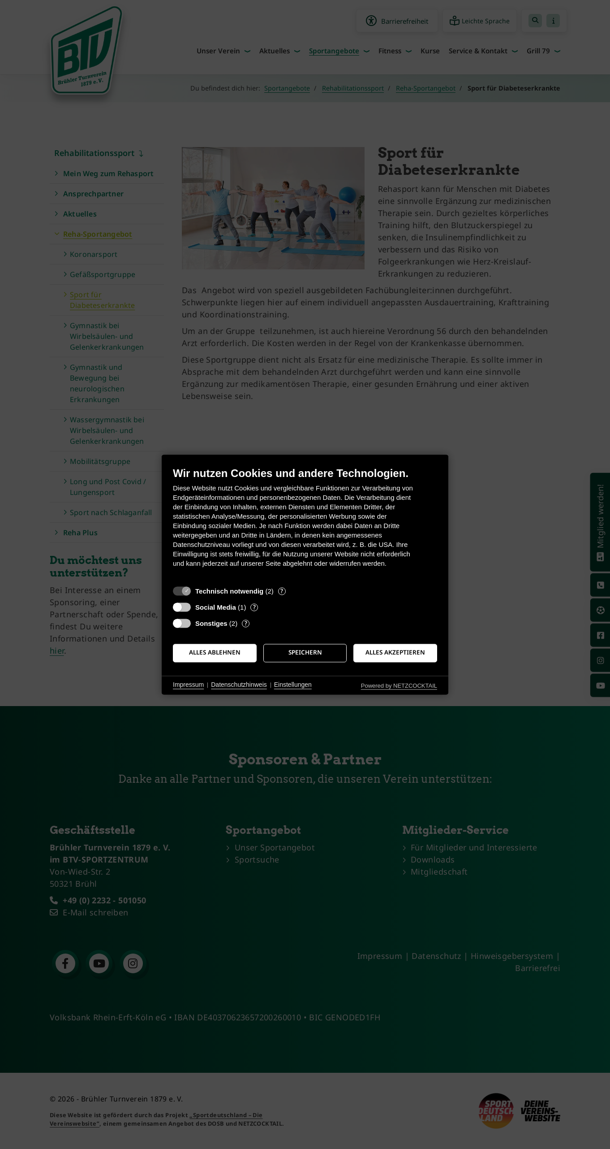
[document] (305, 524)
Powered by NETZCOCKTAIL (399, 685)
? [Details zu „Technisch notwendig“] (281, 591)
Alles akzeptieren (395, 653)
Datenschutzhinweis (239, 685)
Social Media (215, 607)
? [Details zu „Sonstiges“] (246, 623)
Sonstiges (211, 623)
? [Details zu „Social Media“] (254, 607)
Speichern (305, 653)
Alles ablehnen (215, 653)
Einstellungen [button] (293, 685)
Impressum (188, 685)
